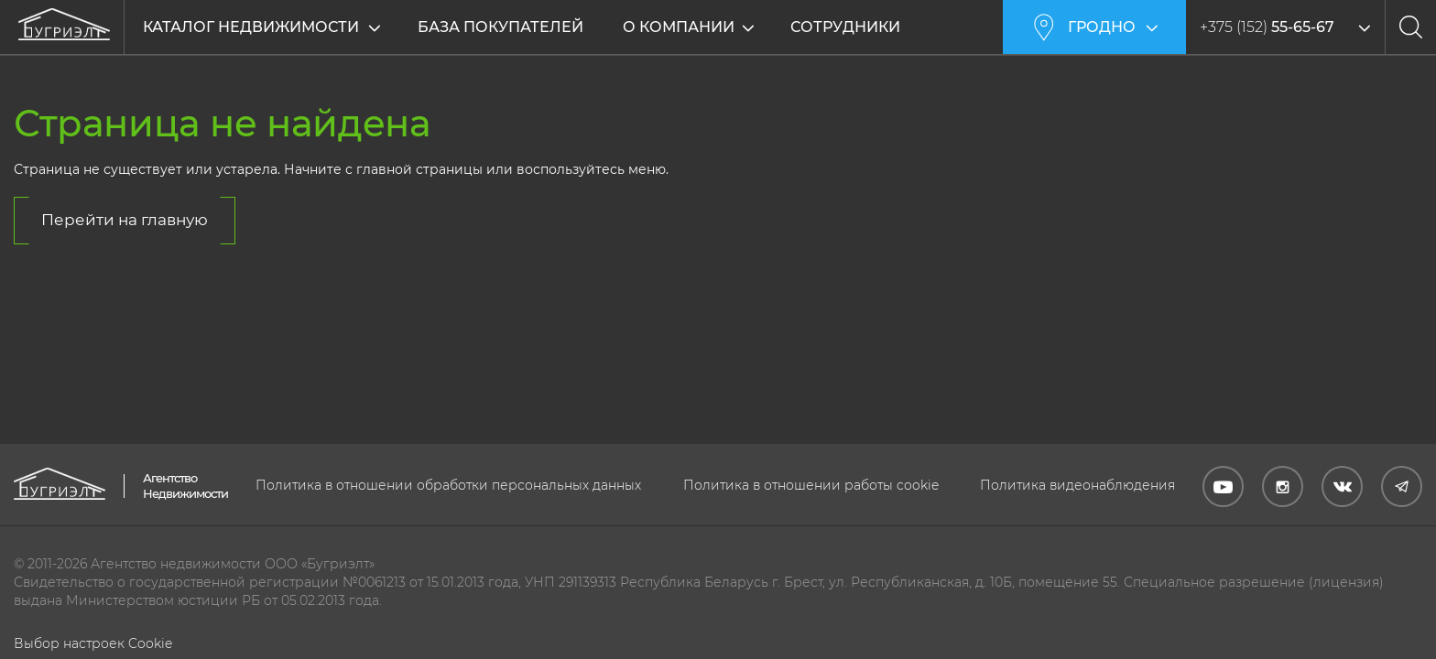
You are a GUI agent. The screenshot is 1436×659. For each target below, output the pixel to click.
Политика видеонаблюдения (1077, 485)
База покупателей (500, 27)
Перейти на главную (124, 220)
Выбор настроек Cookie (93, 643)
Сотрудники (845, 27)
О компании (678, 27)
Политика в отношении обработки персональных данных (448, 485)
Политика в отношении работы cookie (811, 485)
